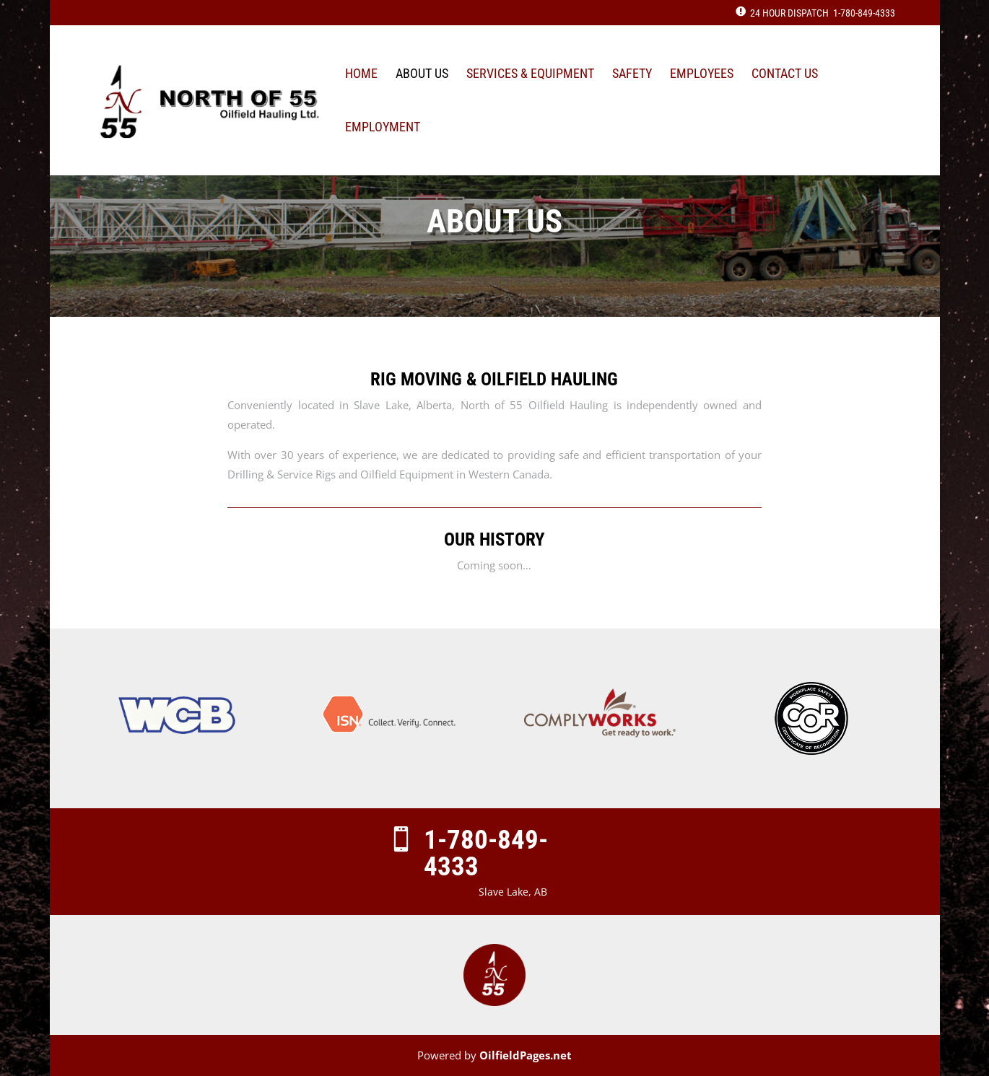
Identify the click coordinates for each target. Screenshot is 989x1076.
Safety (632, 75)
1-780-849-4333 (864, 13)
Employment (382, 128)
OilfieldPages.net (525, 1055)
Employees (701, 75)
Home (361, 75)
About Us (422, 75)
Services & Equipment (530, 75)
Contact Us (784, 75)
